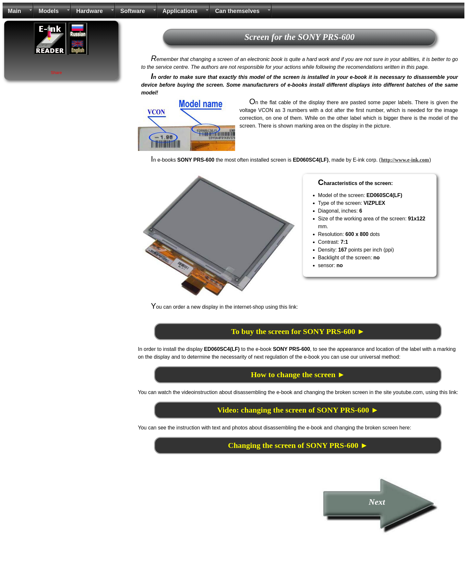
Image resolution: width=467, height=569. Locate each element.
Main (14, 11)
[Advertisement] (192, 520)
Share (56, 72)
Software (132, 11)
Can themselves (237, 11)
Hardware (89, 11)
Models (49, 11)
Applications (180, 11)
